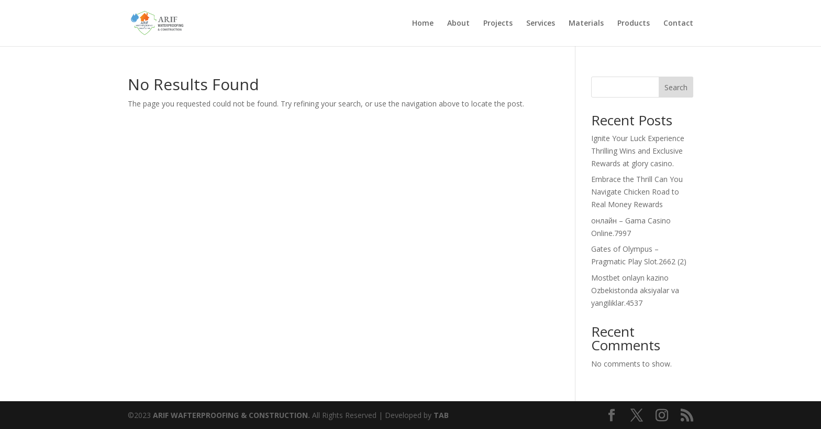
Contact (678, 23)
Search (675, 87)
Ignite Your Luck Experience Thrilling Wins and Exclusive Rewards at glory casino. (637, 150)
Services (540, 23)
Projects (498, 23)
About (458, 23)
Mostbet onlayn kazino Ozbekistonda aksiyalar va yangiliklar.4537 (635, 290)
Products (633, 23)
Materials (586, 23)
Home (423, 23)
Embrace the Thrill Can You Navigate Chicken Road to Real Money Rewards (637, 191)
